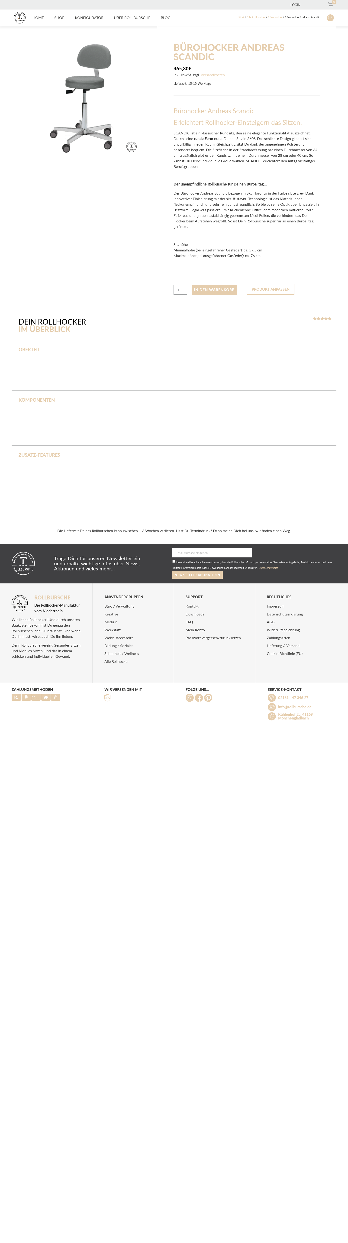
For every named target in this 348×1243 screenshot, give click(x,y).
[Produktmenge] (180, 290)
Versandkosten (213, 74)
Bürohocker (275, 17)
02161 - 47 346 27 (293, 697)
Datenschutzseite (268, 567)
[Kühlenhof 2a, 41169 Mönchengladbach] (272, 716)
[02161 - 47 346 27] (272, 698)
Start (241, 17)
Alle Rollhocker (256, 17)
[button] (59, 18)
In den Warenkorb (214, 289)
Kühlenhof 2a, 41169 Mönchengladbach (295, 716)
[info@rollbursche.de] (272, 707)
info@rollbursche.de (295, 707)
